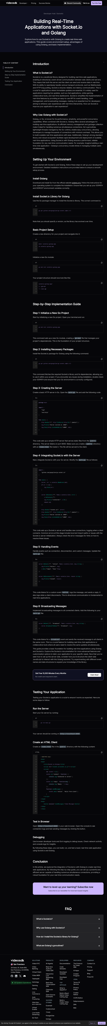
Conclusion (9, 85)
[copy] (102, 206)
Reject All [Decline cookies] (92, 1023)
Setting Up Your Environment (15, 71)
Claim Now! (94, 675)
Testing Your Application (13, 81)
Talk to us (86, 3)
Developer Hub (49, 14)
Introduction (9, 68)
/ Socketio (59, 14)
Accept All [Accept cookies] (102, 1023)
